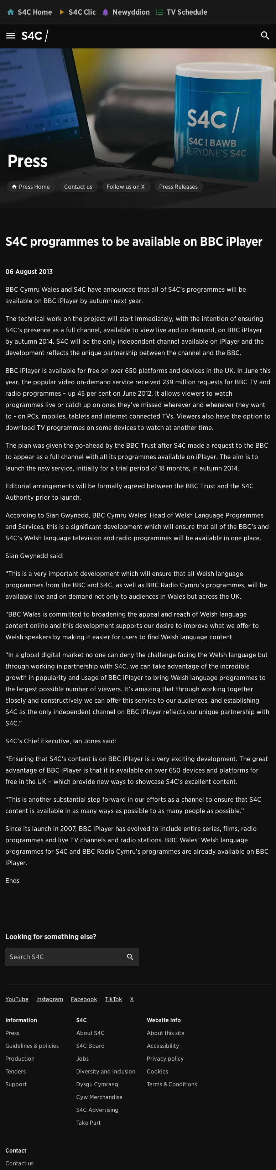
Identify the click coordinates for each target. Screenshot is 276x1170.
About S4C (90, 1033)
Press (12, 1033)
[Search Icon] (265, 35)
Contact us (19, 1163)
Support (16, 1084)
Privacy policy (165, 1058)
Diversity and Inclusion (105, 1071)
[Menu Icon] (10, 36)
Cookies (157, 1071)
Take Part (88, 1122)
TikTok (113, 999)
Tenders (15, 1071)
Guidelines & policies (32, 1045)
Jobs (82, 1058)
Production (20, 1058)
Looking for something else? (50, 936)
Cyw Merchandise (99, 1097)
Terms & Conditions (172, 1084)
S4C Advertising (97, 1110)
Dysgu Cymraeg (97, 1084)
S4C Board (90, 1045)
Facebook (84, 999)
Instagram (49, 999)
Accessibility (163, 1045)
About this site (165, 1033)
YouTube (16, 999)
